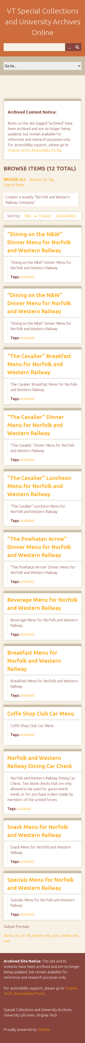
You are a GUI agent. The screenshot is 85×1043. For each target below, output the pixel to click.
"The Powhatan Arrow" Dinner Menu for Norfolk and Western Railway (39, 547)
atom (8, 935)
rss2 (7, 941)
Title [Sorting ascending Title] (28, 216)
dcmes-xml (41, 935)
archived (27, 277)
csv (16, 935)
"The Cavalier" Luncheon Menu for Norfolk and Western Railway (39, 486)
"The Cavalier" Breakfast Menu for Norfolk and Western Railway (39, 364)
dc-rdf (26, 935)
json (55, 935)
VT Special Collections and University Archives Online (42, 21)
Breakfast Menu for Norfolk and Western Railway (34, 661)
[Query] (42, 47)
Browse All (15, 179)
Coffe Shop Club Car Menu (40, 714)
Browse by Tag (42, 179)
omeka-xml (69, 935)
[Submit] (77, 47)
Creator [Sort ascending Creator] (45, 216)
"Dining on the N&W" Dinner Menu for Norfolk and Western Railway (39, 242)
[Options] (69, 47)
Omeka (43, 1029)
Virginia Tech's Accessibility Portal (34, 150)
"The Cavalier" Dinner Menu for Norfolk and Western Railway (35, 425)
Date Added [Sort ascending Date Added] (65, 216)
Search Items (14, 185)
